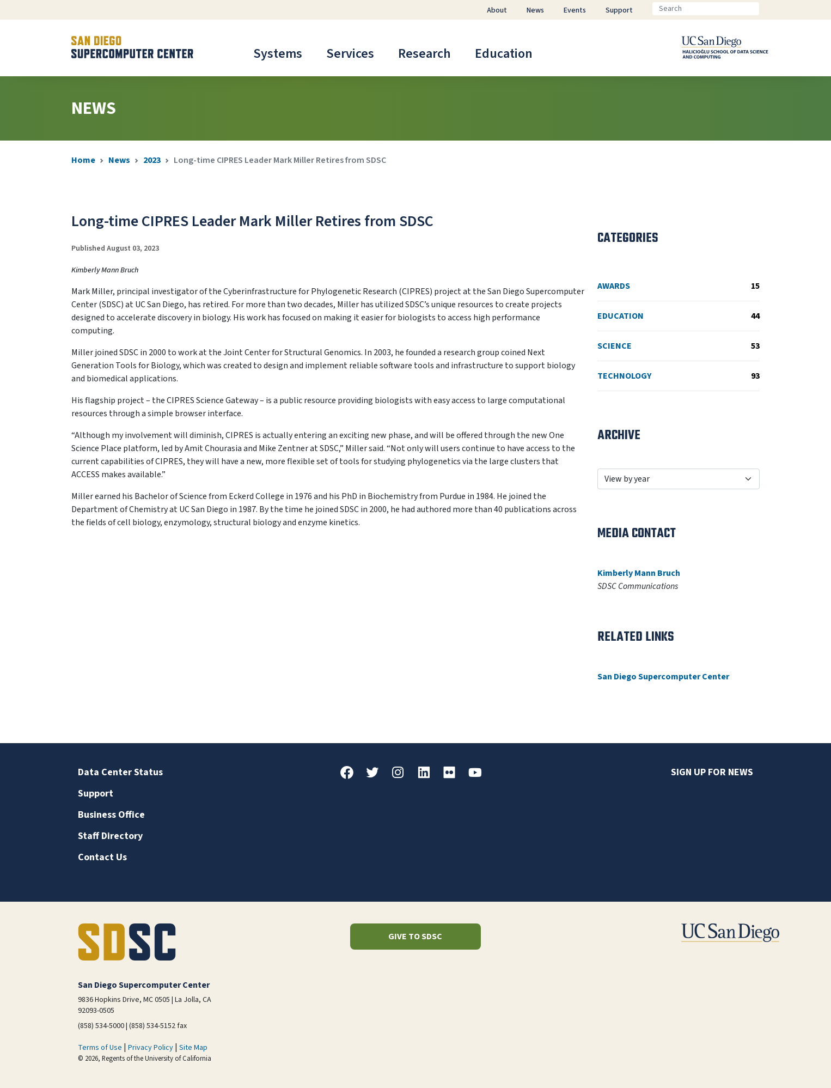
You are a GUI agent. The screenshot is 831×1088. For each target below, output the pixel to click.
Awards (678, 286)
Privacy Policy (150, 1047)
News (119, 160)
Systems (277, 53)
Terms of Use (100, 1047)
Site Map (193, 1047)
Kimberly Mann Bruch (638, 573)
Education (504, 53)
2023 (152, 160)
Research (424, 53)
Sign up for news (712, 772)
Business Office (111, 815)
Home (83, 160)
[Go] (768, 9)
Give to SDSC (415, 937)
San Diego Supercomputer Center (663, 677)
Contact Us (102, 857)
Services (350, 53)
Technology (678, 375)
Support (95, 793)
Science (678, 345)
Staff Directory (110, 836)
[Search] (705, 8)
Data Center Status (120, 772)
